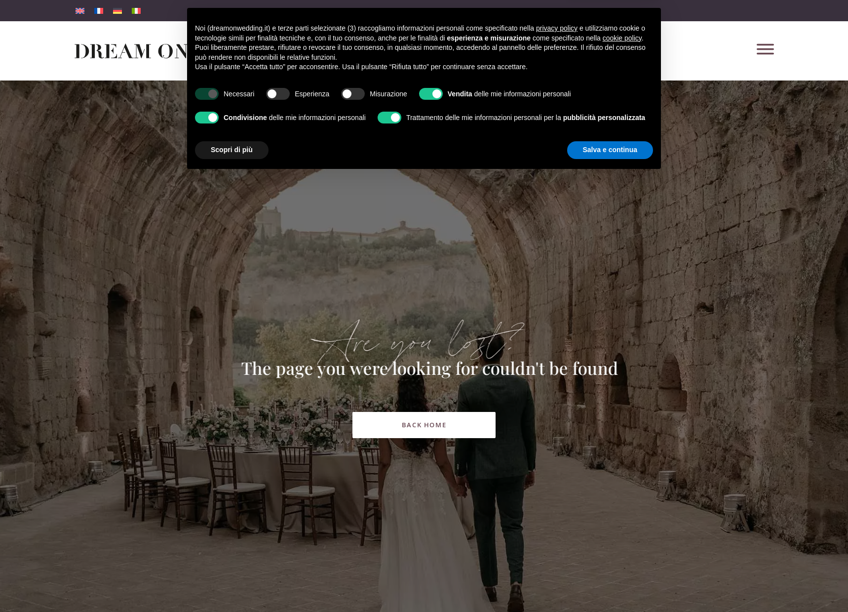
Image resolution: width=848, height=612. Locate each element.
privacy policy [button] (557, 463)
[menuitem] (80, 10)
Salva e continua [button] (610, 585)
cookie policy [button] (622, 473)
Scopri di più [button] (232, 585)
